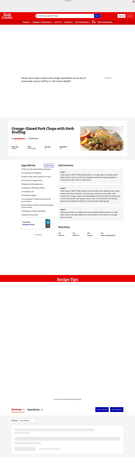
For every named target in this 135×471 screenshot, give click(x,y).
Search (97, 16)
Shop (94, 22)
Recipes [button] (26, 22)
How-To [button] (58, 22)
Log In (129, 16)
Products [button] (68, 22)
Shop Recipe (49, 165)
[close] (133, 2)
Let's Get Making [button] (81, 22)
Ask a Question (117, 409)
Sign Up (121, 16)
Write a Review (102, 409)
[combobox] (64, 16)
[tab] (18, 409)
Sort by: (14, 420)
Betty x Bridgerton (105, 22)
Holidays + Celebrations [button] (42, 22)
